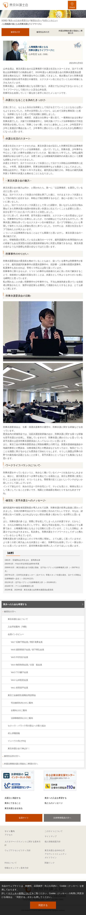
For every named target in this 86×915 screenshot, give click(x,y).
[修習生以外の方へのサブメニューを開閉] (80, 756)
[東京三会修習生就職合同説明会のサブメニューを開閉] (80, 695)
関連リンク (50, 863)
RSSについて (11, 863)
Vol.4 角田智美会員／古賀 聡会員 (26, 665)
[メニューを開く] (81, 5)
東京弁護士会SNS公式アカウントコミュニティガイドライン (56, 854)
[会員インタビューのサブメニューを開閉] (80, 635)
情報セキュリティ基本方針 (17, 868)
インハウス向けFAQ (17, 741)
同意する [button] (43, 905)
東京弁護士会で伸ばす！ (19, 748)
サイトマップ (51, 836)
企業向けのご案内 (19, 710)
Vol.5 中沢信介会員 (19, 657)
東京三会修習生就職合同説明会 (22, 695)
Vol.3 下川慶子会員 (19, 672)
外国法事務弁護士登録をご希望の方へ (21, 764)
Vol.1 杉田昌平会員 (19, 687)
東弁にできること (13, 803)
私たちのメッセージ (54, 803)
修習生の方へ (10, 611)
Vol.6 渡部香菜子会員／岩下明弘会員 (27, 649)
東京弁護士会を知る (14, 808)
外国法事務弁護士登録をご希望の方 (71, 32)
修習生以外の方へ (12, 756)
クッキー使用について (21, 893)
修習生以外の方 (42, 32)
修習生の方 (15, 32)
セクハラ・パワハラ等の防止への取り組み (27, 726)
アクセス (9, 835)
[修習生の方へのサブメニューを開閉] (80, 612)
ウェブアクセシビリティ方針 (18, 850)
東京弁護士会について (18, 619)
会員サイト (24, 818)
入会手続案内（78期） (18, 627)
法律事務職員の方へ (62, 818)
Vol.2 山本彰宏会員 (19, 680)
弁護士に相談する (13, 798)
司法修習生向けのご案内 (22, 703)
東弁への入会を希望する (15, 604)
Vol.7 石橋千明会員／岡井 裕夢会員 (26, 642)
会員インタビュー (16, 634)
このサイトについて (54, 831)
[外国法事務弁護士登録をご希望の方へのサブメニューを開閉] (80, 764)
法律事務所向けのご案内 (22, 718)
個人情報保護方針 (53, 841)
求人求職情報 (14, 733)
